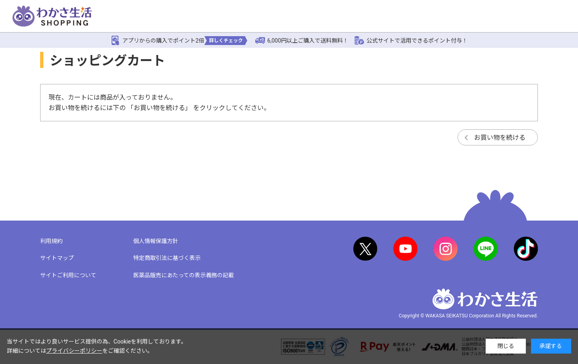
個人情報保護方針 (155, 241)
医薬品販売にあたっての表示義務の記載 (183, 275)
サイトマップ (57, 258)
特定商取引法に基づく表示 (167, 258)
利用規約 (51, 241)
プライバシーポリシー (74, 351)
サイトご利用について (68, 275)
